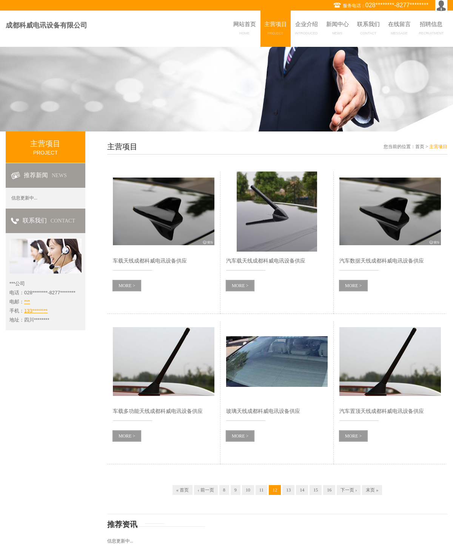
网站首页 (244, 29)
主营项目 (275, 29)
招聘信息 (431, 29)
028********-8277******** (396, 5)
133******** (36, 311)
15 (315, 490)
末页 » (372, 490)
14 (302, 490)
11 (261, 490)
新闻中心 (337, 29)
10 (248, 490)
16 (329, 490)
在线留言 (399, 29)
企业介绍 (306, 29)
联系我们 (368, 29)
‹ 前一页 (206, 490)
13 (288, 490)
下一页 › (349, 490)
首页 (419, 146)
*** (27, 302)
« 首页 (182, 490)
